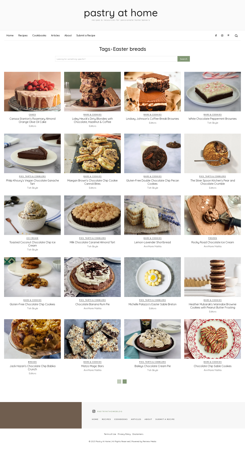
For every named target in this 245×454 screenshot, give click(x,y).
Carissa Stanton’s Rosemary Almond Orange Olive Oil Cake (32, 120)
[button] (236, 35)
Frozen (212, 238)
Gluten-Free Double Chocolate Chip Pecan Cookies (152, 182)
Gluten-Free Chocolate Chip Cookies (32, 304)
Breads (32, 365)
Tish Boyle (212, 126)
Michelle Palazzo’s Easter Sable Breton (152, 305)
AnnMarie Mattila (152, 246)
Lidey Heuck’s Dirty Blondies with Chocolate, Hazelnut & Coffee (92, 120)
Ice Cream (32, 238)
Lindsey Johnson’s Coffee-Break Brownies (152, 120)
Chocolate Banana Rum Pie (92, 304)
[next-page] (124, 385)
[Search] (183, 59)
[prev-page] (119, 385)
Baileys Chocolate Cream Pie (152, 369)
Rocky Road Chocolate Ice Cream (213, 242)
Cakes (32, 114)
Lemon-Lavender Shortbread (152, 242)
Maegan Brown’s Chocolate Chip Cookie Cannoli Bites (93, 182)
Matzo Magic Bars (92, 369)
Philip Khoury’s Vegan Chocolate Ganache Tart (32, 182)
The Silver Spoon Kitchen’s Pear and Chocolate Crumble (212, 182)
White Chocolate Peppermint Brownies (212, 120)
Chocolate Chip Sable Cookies (212, 369)
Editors (32, 126)
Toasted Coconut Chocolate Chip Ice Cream (32, 243)
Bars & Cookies (93, 114)
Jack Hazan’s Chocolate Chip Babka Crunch (32, 370)
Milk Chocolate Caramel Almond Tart (92, 243)
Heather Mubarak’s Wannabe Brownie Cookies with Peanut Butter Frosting (212, 307)
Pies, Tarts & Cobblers (32, 176)
